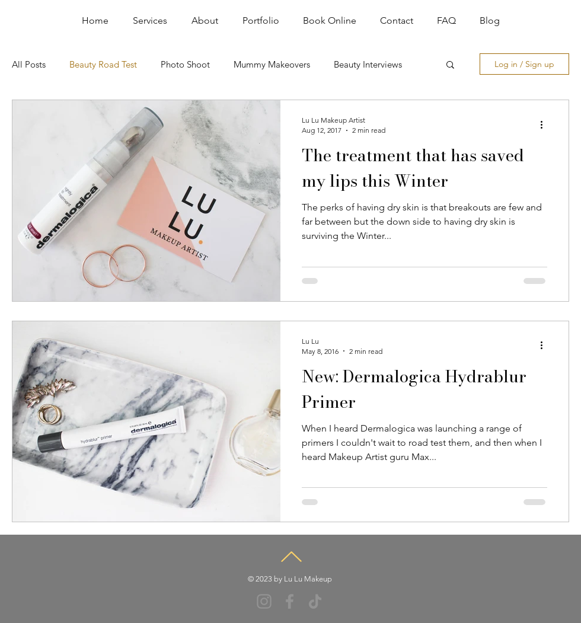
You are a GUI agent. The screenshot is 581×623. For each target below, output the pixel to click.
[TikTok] (315, 601)
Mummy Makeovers (272, 64)
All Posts (29, 64)
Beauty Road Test (103, 64)
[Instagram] (264, 601)
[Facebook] (289, 601)
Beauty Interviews (368, 64)
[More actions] (545, 124)
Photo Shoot (185, 64)
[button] (450, 65)
